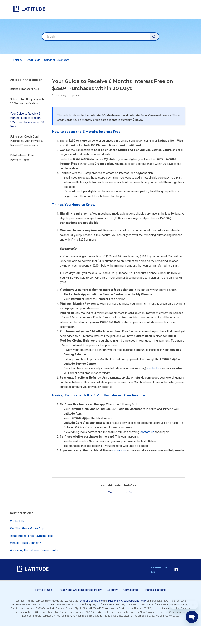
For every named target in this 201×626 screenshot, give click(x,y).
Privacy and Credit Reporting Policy (80, 590)
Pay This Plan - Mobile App (27, 528)
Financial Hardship (155, 590)
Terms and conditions (91, 600)
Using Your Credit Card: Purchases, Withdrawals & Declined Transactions (26, 141)
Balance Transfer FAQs (24, 89)
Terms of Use (43, 590)
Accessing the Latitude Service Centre (34, 550)
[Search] (100, 36)
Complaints (130, 590)
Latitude (17, 60)
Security (112, 590)
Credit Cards (33, 60)
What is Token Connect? (25, 543)
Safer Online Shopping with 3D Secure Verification (27, 101)
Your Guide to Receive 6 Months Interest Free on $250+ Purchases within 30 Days (27, 120)
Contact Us (17, 521)
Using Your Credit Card (56, 60)
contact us (154, 368)
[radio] (108, 492)
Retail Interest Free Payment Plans (22, 157)
